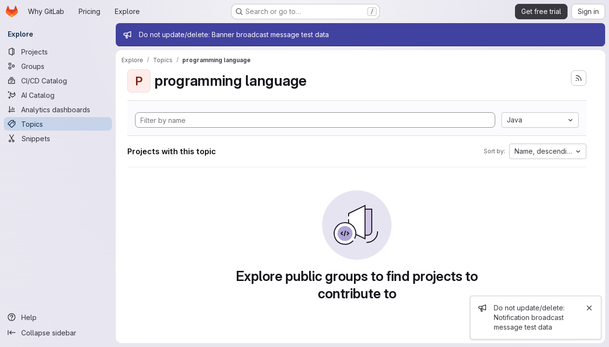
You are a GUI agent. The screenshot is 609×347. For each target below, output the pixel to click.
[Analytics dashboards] (58, 109)
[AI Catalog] (58, 95)
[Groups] (58, 66)
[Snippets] (58, 138)
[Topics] (58, 124)
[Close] (589, 308)
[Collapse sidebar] (58, 332)
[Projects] (58, 51)
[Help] (58, 317)
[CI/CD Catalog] (58, 80)
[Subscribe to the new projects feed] (578, 78)
